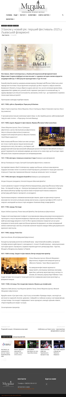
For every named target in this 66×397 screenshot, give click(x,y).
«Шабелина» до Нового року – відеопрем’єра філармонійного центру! (51, 330)
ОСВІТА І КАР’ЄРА (44, 15)
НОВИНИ (10, 25)
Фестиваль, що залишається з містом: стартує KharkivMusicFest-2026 (5, 353)
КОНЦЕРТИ (4, 25)
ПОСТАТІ (23, 15)
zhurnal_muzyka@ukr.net (26, 389)
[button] (63, 15)
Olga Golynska (5, 35)
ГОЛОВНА (9, 15)
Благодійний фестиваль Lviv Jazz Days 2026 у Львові (32, 351)
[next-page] (5, 360)
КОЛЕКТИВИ (32, 15)
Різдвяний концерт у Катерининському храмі (14, 329)
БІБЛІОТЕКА (10, 19)
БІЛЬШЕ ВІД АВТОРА (19, 337)
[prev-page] (2, 360)
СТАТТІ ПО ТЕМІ (6, 337)
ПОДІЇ (16, 15)
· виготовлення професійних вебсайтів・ (11, 395)
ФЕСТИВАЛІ (15, 25)
